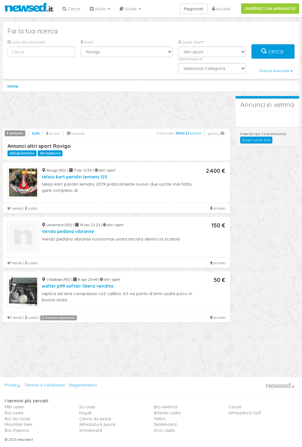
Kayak (85, 412)
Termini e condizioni (44, 385)
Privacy (12, 385)
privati (53, 133)
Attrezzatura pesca (97, 424)
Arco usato (164, 430)
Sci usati (87, 406)
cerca (273, 51)
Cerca (71, 9)
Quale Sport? (191, 42)
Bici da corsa (17, 418)
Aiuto (100, 9)
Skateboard (165, 424)
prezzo (195, 133)
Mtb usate (14, 406)
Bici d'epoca (17, 430)
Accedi (221, 9)
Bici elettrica (166, 406)
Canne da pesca (95, 418)
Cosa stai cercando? (26, 42)
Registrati (193, 9)
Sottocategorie (190, 58)
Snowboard (90, 430)
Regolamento (83, 385)
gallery (216, 133)
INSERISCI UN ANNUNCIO (270, 8)
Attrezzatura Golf (244, 412)
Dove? (87, 42)
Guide (130, 9)
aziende (76, 133)
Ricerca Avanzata (276, 70)
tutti (36, 133)
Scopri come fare (256, 140)
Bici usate (14, 412)
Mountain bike (18, 424)
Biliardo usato (167, 412)
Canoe (234, 406)
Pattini (159, 418)
